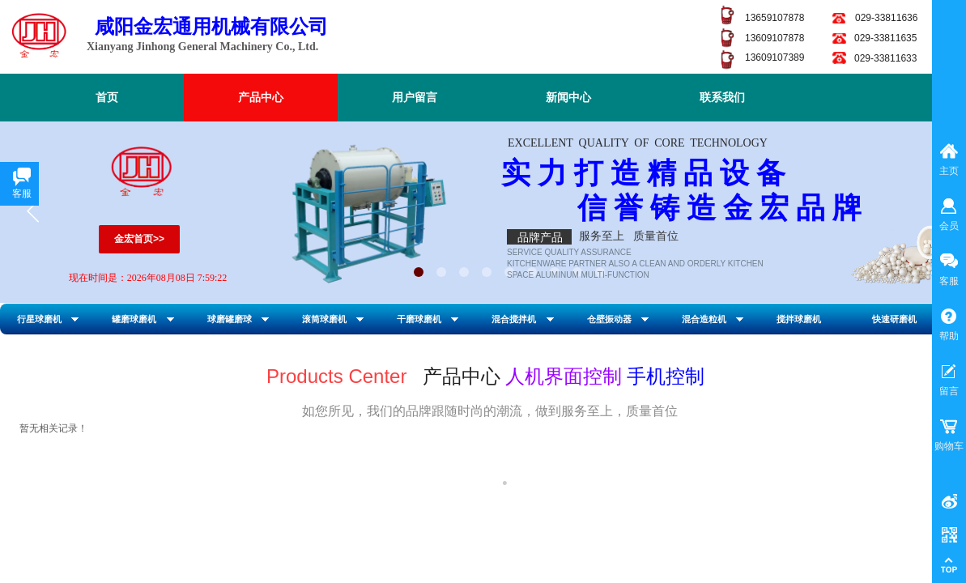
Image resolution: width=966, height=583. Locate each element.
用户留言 (414, 97)
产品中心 (260, 97)
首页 (107, 97)
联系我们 (722, 97)
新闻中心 (568, 97)
